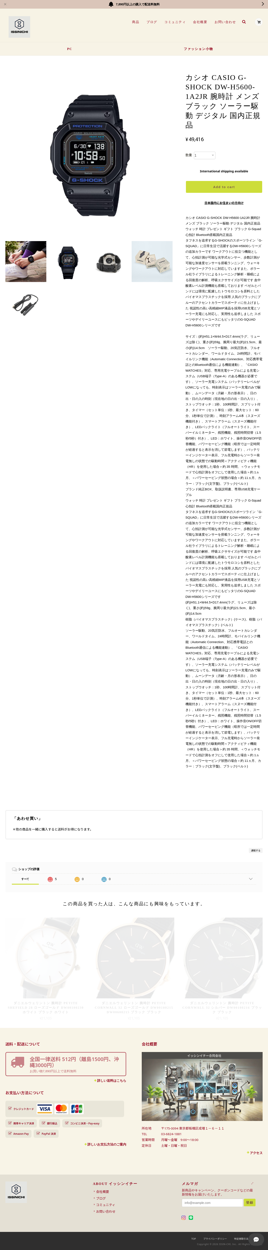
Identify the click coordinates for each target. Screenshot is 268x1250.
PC (69, 49)
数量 (188, 155)
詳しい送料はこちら (111, 1080)
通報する (255, 850)
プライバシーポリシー (215, 1238)
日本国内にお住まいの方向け (224, 203)
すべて (25, 879)
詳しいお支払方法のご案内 (106, 1144)
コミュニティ (174, 22)
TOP (193, 1238)
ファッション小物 (198, 49)
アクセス (256, 1153)
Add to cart (224, 187)
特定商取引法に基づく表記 (248, 1238)
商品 (135, 22)
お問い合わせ (225, 22)
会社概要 (200, 22)
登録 (249, 1202)
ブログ (151, 22)
